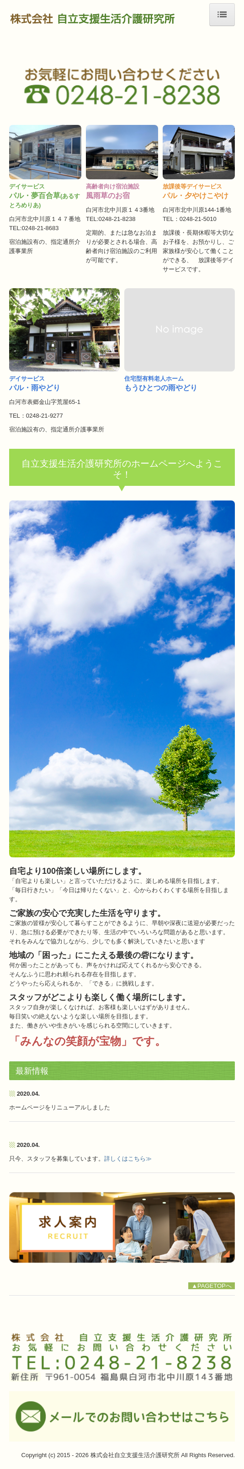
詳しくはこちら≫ (128, 1158)
